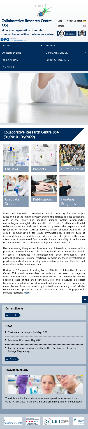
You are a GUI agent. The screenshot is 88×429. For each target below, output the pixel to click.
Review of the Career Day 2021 (25, 340)
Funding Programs (57, 59)
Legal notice (60, 23)
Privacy (69, 20)
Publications (10, 59)
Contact (78, 20)
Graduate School (57, 52)
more (26, 292)
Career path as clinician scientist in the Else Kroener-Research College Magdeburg (42, 349)
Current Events (11, 52)
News (8, 326)
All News (11, 359)
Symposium (8, 67)
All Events (11, 315)
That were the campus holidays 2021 (28, 332)
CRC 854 (6, 45)
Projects (51, 45)
